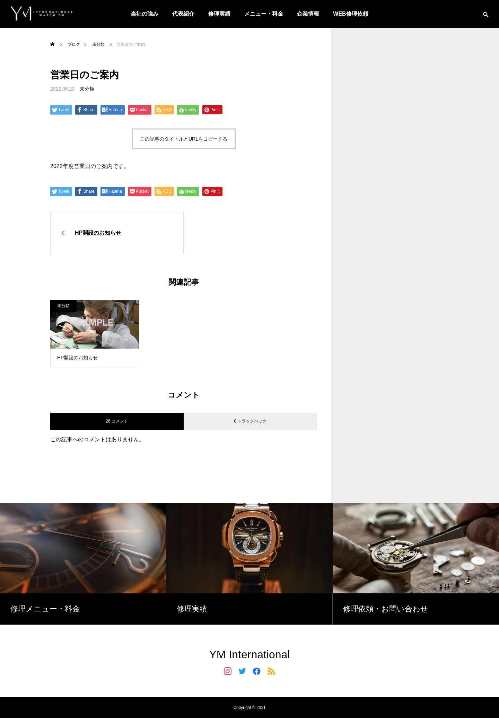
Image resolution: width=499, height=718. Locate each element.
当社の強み (144, 14)
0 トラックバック (250, 421)
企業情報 (308, 14)
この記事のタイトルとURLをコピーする (183, 139)
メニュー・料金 (263, 14)
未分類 (87, 89)
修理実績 (219, 14)
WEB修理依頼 (350, 14)
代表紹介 (183, 14)
